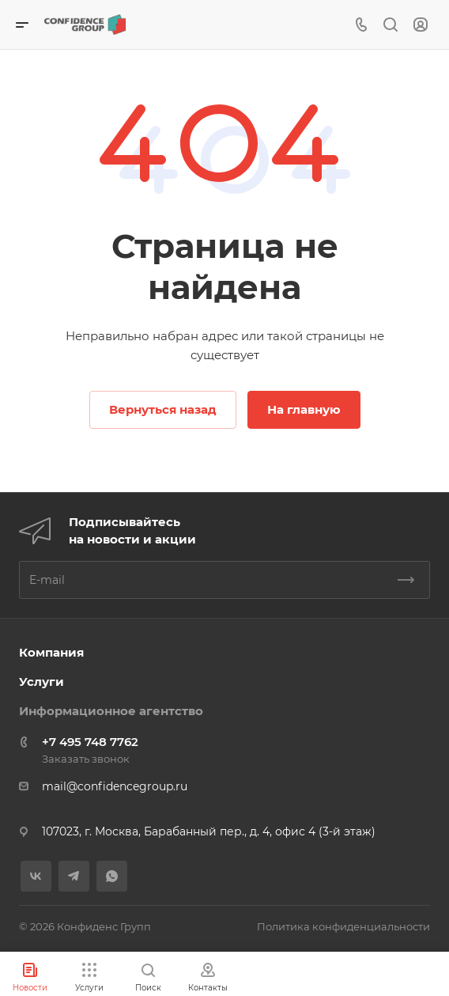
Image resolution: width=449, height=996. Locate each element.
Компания (51, 652)
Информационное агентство (111, 710)
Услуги (41, 681)
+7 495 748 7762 (90, 741)
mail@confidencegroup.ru (114, 786)
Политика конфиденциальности (343, 926)
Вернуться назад (163, 409)
